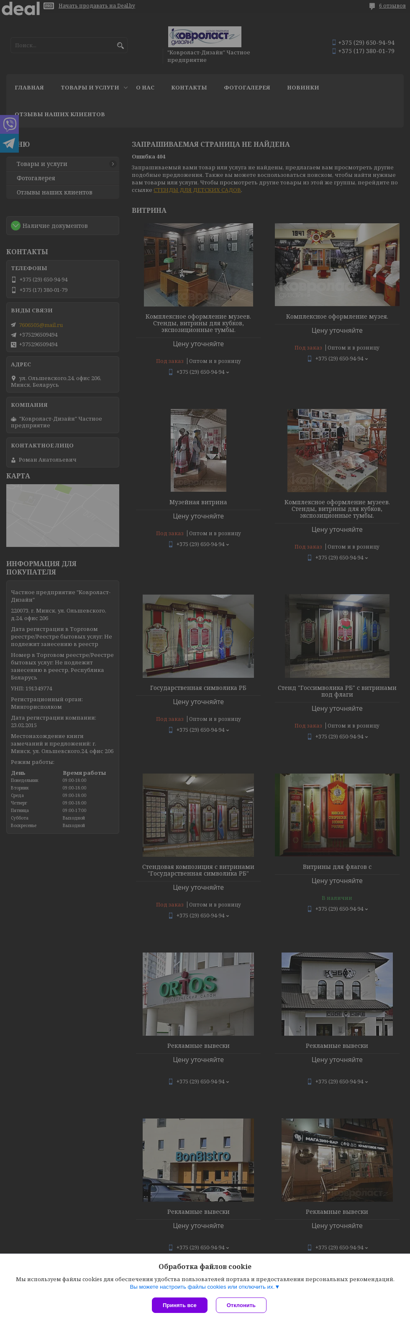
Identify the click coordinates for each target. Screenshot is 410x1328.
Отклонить (241, 1305)
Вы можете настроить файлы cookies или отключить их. (202, 1287)
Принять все (180, 1305)
